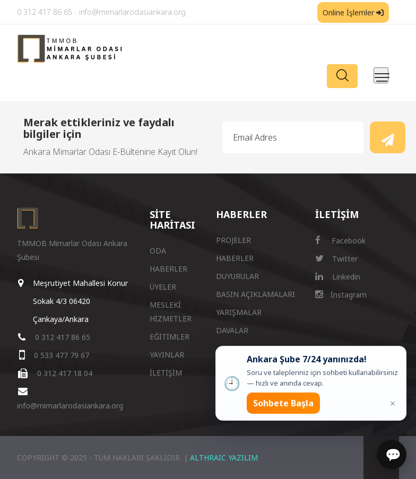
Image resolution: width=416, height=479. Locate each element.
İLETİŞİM (166, 373)
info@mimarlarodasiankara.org (132, 12)
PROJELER (233, 240)
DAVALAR (232, 330)
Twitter (336, 259)
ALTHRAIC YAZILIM (224, 457)
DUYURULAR (237, 276)
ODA (158, 251)
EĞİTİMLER (169, 337)
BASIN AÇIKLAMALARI (255, 294)
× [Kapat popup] (392, 403)
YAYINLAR (167, 355)
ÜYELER (163, 287)
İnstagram (341, 295)
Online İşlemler (353, 12)
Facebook (340, 241)
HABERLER (168, 269)
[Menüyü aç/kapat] (381, 75)
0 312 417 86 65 (44, 12)
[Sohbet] (391, 454)
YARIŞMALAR (239, 312)
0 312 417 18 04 (64, 373)
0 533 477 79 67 (61, 355)
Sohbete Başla (283, 403)
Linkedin (337, 277)
